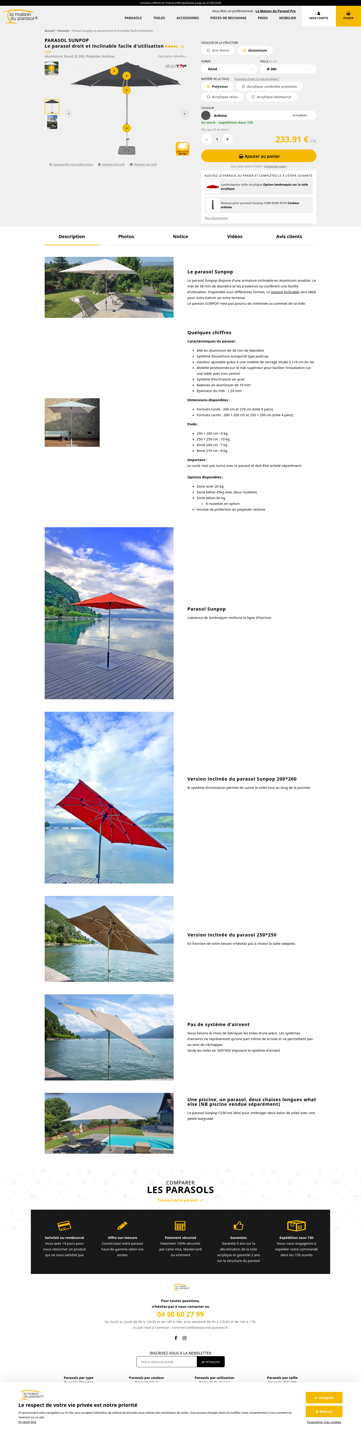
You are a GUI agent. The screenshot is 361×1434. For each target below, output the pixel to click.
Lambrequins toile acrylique (241, 184)
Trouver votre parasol (180, 1200)
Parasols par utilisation (214, 1377)
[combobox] (229, 68)
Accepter (324, 1397)
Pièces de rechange (228, 17)
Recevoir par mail (143, 164)
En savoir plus (27, 1422)
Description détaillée (172, 56)
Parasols (133, 17)
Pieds (263, 17)
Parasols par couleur (146, 1377)
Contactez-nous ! (275, 166)
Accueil (50, 31)
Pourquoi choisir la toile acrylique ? (256, 79)
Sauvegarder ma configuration (71, 164)
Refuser (324, 1411)
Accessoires (188, 17)
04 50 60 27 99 (180, 1314)
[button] (72, 236)
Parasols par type (78, 1377)
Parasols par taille (282, 1377)
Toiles (159, 17)
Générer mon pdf (111, 164)
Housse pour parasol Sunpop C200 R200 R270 (254, 203)
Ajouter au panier (259, 156)
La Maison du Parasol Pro (276, 11)
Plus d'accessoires (216, 218)
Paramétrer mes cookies (324, 1422)
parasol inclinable (285, 292)
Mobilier (287, 17)
